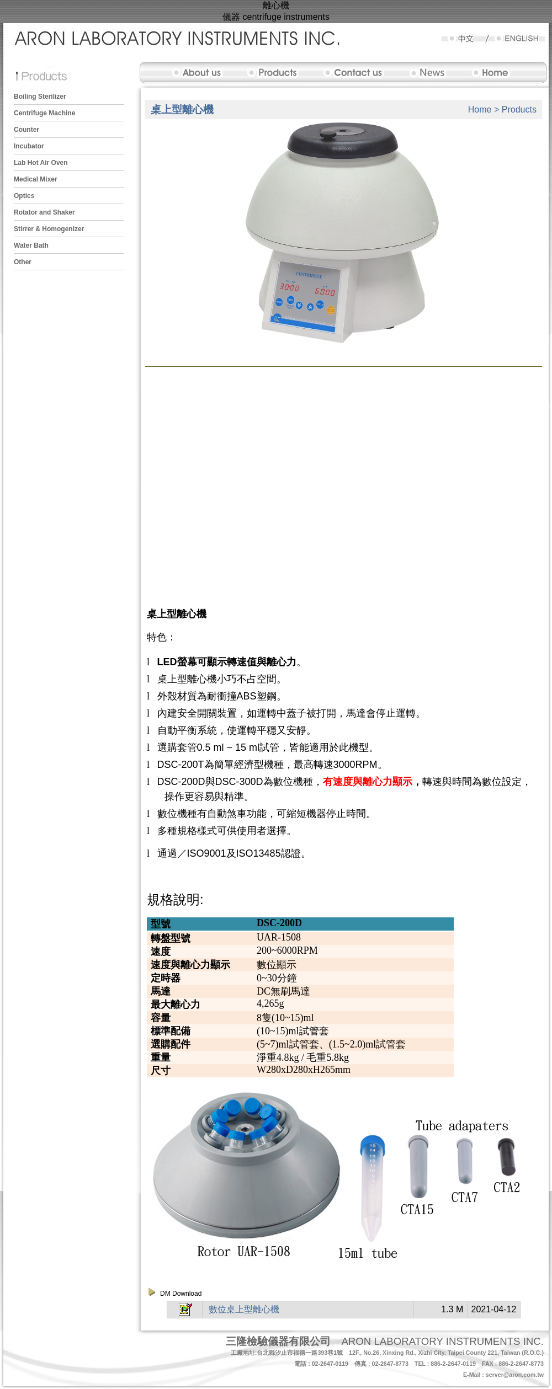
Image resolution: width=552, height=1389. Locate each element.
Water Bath (31, 245)
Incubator (29, 146)
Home (480, 109)
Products (519, 109)
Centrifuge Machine (44, 113)
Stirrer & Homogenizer (49, 229)
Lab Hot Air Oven (41, 163)
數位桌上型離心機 (244, 1309)
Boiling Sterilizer (40, 96)
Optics (24, 196)
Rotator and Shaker (44, 212)
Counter (26, 129)
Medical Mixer (35, 179)
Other (22, 262)
